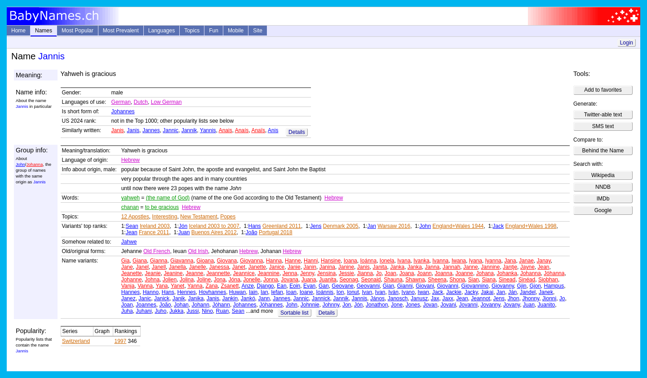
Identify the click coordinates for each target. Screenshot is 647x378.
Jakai (487, 292)
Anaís (242, 130)
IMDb (603, 199)
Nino (207, 311)
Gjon (535, 286)
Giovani (425, 286)
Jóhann (221, 305)
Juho (160, 311)
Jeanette (131, 273)
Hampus (554, 286)
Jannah (451, 267)
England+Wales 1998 (531, 226)
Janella (177, 267)
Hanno (151, 292)
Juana (308, 279)
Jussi (192, 311)
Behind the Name (603, 150)
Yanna (195, 286)
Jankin (230, 298)
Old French (156, 251)
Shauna (393, 279)
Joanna (443, 273)
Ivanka (421, 261)
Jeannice (244, 273)
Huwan (237, 292)
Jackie (453, 292)
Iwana (459, 261)
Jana (510, 261)
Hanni (311, 261)
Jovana (289, 279)
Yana (161, 286)
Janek (546, 292)
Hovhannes (212, 292)
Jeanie (152, 273)
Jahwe (129, 242)
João (251, 232)
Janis (117, 130)
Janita (379, 267)
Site (257, 30)
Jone (397, 305)
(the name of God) (168, 198)
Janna (432, 267)
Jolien (170, 279)
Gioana (205, 261)
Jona (220, 279)
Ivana (403, 261)
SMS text (603, 126)
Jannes (151, 130)
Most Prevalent (121, 30)
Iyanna (493, 261)
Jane (127, 267)
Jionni (549, 298)
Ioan (291, 292)
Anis (273, 130)
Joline (204, 279)
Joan (390, 273)
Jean (131, 232)
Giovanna (251, 261)
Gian (388, 286)
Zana (211, 286)
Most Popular (77, 30)
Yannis (208, 130)
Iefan (277, 292)
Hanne (293, 261)
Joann (424, 273)
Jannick (321, 298)
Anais (225, 130)
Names (43, 30)
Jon (346, 305)
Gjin (521, 286)
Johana (485, 273)
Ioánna (368, 261)
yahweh (130, 198)
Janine (346, 267)
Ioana (350, 261)
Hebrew (130, 160)
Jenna (290, 273)
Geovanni (368, 286)
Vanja (128, 286)
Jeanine (173, 273)
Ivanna (440, 261)
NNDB (603, 187)
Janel (142, 267)
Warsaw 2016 (393, 226)
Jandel (528, 292)
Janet (238, 267)
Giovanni (447, 286)
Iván (393, 292)
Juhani (143, 311)
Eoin (294, 286)
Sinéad (526, 279)
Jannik (189, 130)
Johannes (123, 111)
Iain (253, 292)
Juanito (546, 305)
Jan (372, 226)
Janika (196, 298)
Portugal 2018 (275, 232)
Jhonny (530, 298)
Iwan (423, 292)
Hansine (331, 261)
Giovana (227, 261)
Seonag (348, 279)
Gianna (159, 261)
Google (603, 210)
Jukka (176, 311)
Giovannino (475, 286)
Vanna (145, 286)
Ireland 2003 (155, 226)
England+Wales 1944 (458, 226)
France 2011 (154, 232)
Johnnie (310, 305)
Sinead (507, 279)
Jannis (360, 298)
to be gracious (162, 207)
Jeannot (480, 298)
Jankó (248, 298)
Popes (227, 216)
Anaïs (258, 130)
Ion (340, 292)
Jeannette (218, 273)
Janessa (219, 267)
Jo (379, 273)
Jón (183, 226)
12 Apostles (135, 216)
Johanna (34, 164)
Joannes (146, 305)
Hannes (130, 292)
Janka (397, 267)
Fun (213, 30)
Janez (128, 298)
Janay (543, 261)
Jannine (490, 267)
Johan (181, 305)
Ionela (387, 261)
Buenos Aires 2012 (214, 232)
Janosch (398, 298)
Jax (435, 298)
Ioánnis (324, 292)
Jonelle (251, 279)
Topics (191, 30)
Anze (247, 286)
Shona (457, 279)
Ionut (353, 292)
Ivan (367, 292)
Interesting (164, 216)
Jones (413, 305)
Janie (294, 267)
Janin (309, 267)
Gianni (405, 286)
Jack (498, 226)
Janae (526, 261)
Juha (127, 311)
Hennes (186, 292)
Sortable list (294, 313)
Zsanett (230, 286)
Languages (161, 30)
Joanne (464, 273)
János (377, 298)
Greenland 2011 (281, 226)
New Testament (198, 216)
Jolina (187, 279)
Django (265, 286)
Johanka (507, 273)
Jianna (365, 273)
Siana (489, 279)
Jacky (471, 292)
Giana (140, 261)
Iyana (475, 261)
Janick (161, 298)
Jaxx (447, 298)
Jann (264, 298)
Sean (132, 226)
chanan (130, 207)
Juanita (328, 279)
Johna (152, 279)
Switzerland (76, 341)
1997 (120, 341)
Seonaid (371, 279)
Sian (473, 279)
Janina (327, 267)
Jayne (527, 267)
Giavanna (181, 261)
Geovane (343, 286)
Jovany (511, 305)
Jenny (307, 273)
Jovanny (491, 305)
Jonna (270, 279)
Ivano (408, 292)
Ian (264, 292)
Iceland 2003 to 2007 (214, 226)
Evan (309, 286)
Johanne (131, 279)
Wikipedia (603, 175)
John (20, 164)
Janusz (419, 298)
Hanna (274, 261)
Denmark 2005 (341, 226)
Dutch (141, 102)
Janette (257, 267)
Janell (159, 267)
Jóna (234, 279)
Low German (166, 102)
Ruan (222, 311)
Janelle (197, 267)
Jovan (430, 305)
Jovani (448, 305)
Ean (281, 286)
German (121, 102)
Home (18, 30)
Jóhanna (554, 273)
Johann (200, 305)
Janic (144, 298)
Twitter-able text (603, 114)
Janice (277, 267)
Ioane (306, 292)
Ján (512, 292)
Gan (324, 286)
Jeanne (194, 273)
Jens (315, 226)
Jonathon (377, 305)
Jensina (326, 273)
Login (626, 43)
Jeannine (268, 273)
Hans (254, 226)
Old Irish (198, 251)
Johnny (330, 305)
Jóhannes (271, 305)
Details (296, 132)
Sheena (437, 279)
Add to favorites (602, 90)
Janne (470, 267)
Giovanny (503, 286)
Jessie (346, 273)
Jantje (510, 267)
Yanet (177, 286)
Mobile (236, 30)
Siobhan (548, 279)
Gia (125, 261)
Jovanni (468, 305)
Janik (179, 298)
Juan (184, 232)
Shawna (415, 279)
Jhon (513, 298)
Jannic (170, 130)
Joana (406, 273)
